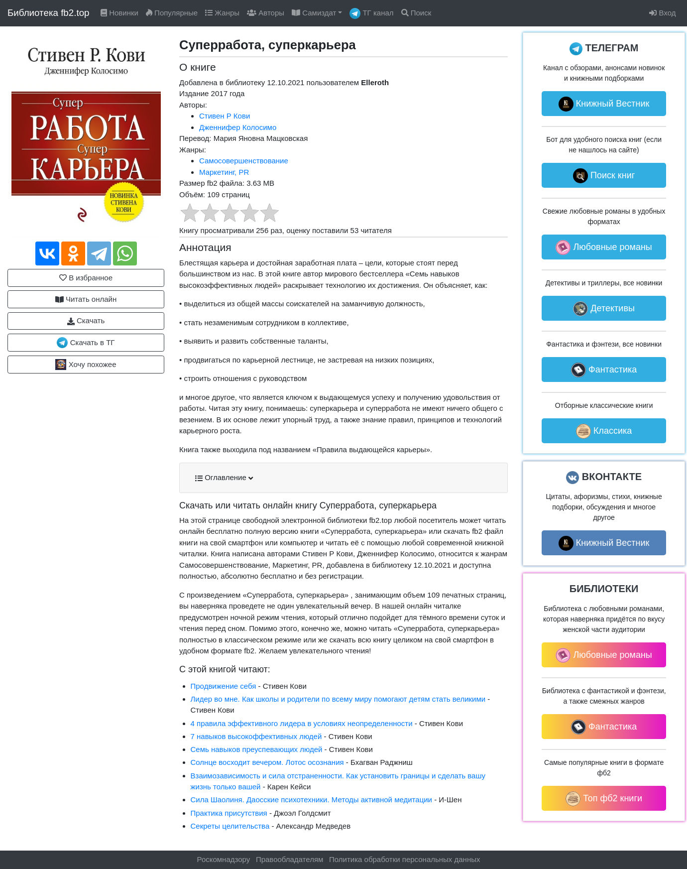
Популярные (172, 12)
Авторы (265, 12)
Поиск (416, 12)
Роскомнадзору (223, 859)
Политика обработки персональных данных (404, 859)
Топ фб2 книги (604, 798)
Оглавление (224, 477)
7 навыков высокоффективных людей (256, 736)
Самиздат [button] (314, 12)
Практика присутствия (229, 813)
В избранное (86, 277)
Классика (604, 431)
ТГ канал (371, 13)
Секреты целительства (230, 826)
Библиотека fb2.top (48, 12)
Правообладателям (289, 859)
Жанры (222, 12)
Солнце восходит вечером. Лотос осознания (267, 762)
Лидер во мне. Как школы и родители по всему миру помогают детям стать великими (338, 699)
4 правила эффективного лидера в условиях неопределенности (302, 723)
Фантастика (604, 370)
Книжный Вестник (604, 104)
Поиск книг (604, 175)
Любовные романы (604, 247)
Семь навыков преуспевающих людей (257, 749)
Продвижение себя (223, 686)
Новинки (119, 12)
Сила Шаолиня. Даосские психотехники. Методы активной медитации (311, 799)
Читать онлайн (86, 299)
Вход (662, 12)
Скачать (86, 320)
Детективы (604, 308)
